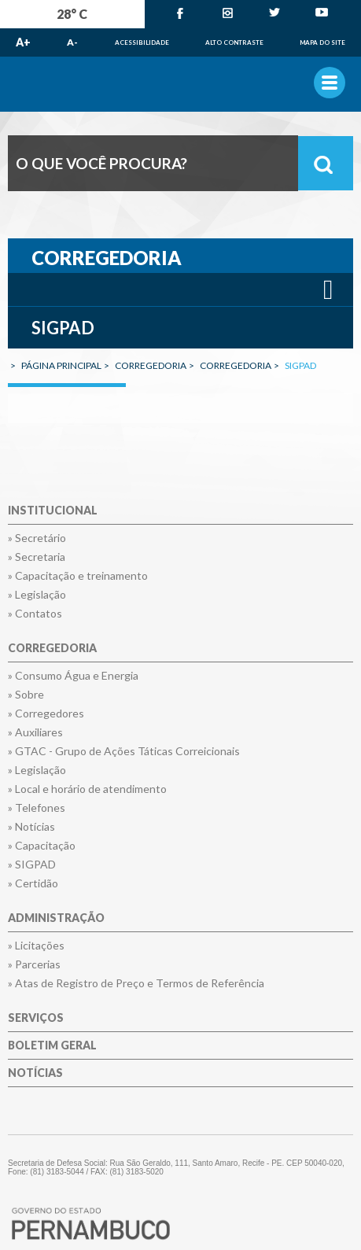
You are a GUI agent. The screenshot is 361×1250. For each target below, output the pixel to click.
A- (72, 42)
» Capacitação (42, 845)
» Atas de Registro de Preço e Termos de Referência (136, 983)
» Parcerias (34, 964)
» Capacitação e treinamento (78, 575)
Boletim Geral (52, 1046)
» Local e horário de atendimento (87, 789)
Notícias (35, 1073)
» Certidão (33, 883)
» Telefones (36, 807)
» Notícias (31, 826)
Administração (56, 918)
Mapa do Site (322, 42)
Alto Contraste (234, 42)
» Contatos (35, 613)
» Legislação (37, 594)
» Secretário (37, 538)
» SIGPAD (32, 864)
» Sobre (26, 694)
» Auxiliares (35, 732)
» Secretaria (36, 556)
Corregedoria (52, 648)
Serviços (36, 1018)
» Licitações (36, 945)
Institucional (53, 511)
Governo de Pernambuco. (180, 84)
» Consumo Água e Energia (73, 675)
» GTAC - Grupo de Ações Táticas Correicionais (124, 751)
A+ (23, 42)
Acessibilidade (142, 42)
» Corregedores (46, 713)
